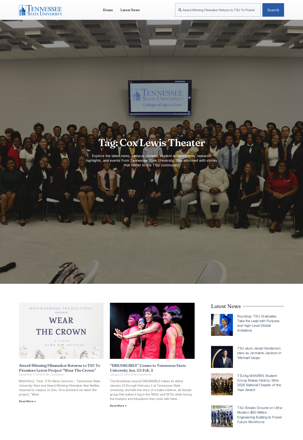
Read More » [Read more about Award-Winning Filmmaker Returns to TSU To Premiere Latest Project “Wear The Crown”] (27, 401)
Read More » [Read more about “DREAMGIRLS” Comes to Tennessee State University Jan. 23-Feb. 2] (118, 405)
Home (108, 10)
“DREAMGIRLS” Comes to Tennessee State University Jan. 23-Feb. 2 (148, 368)
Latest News (130, 10)
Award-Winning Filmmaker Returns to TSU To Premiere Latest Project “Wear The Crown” (59, 368)
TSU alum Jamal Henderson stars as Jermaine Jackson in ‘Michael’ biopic (259, 353)
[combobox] (218, 10)
